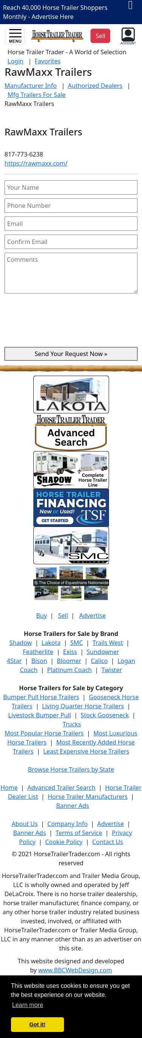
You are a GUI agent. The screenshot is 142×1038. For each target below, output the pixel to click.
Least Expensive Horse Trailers (86, 751)
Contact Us (107, 842)
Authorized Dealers (95, 85)
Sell (63, 615)
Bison (39, 661)
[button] (127, 35)
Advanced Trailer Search (61, 787)
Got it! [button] (37, 1024)
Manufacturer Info (31, 85)
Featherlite (38, 652)
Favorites (48, 61)
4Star (14, 661)
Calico (99, 661)
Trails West (107, 643)
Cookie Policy (64, 842)
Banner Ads (72, 806)
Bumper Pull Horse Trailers (41, 697)
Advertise (92, 615)
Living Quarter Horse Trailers (83, 706)
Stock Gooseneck (105, 715)
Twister (111, 670)
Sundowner (103, 652)
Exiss (70, 652)
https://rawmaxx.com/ (36, 163)
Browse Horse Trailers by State (71, 769)
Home (9, 787)
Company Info (67, 824)
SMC (76, 643)
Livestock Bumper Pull (39, 715)
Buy (41, 615)
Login (15, 61)
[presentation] (71, 323)
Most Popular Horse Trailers (44, 733)
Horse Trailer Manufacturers (88, 796)
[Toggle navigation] (15, 36)
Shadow (20, 643)
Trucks (71, 724)
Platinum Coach (69, 670)
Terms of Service (79, 833)
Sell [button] (100, 36)
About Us (25, 824)
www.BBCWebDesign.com (75, 970)
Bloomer (69, 661)
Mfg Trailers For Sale (37, 95)
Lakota (51, 643)
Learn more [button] (27, 1005)
